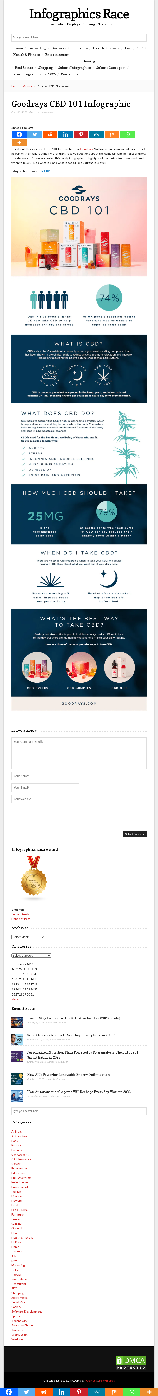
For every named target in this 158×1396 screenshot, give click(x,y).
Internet (17, 1251)
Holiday (16, 1242)
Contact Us (69, 74)
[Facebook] (19, 134)
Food (14, 1205)
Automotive (19, 1136)
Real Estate (24, 68)
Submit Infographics (74, 68)
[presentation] (43, 817)
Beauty (16, 1145)
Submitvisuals (20, 914)
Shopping (45, 68)
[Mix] (112, 134)
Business (59, 48)
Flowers (16, 1200)
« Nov (15, 999)
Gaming (89, 61)
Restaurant (18, 1283)
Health (98, 48)
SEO (140, 48)
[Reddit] (50, 134)
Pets (14, 1270)
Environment (19, 1187)
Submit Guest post (111, 68)
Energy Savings (21, 1177)
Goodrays (86, 149)
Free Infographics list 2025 (34, 74)
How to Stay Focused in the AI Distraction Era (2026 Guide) (73, 1018)
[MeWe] (96, 134)
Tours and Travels (23, 1325)
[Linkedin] (65, 134)
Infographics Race (79, 13)
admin (31, 111)
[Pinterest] (81, 134)
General (27, 86)
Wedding (17, 1339)
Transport (18, 1330)
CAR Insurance (21, 1159)
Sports (114, 48)
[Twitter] (34, 134)
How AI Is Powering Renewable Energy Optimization (68, 1074)
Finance (16, 1196)
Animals (16, 1131)
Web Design (19, 1334)
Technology (37, 48)
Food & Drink (19, 1210)
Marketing (18, 1265)
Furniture (17, 1214)
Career (15, 1164)
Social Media (19, 1297)
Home (18, 48)
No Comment (59, 1022)
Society (16, 1307)
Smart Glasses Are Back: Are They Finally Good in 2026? (71, 1035)
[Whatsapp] (127, 134)
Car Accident (20, 1154)
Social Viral (18, 1302)
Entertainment (57, 55)
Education (79, 48)
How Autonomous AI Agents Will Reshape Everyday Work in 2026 (79, 1092)
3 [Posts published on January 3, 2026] (31, 974)
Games (16, 1219)
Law (128, 48)
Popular (16, 1274)
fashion (16, 1191)
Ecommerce (19, 1168)
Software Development (26, 1311)
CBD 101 (45, 171)
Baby (14, 1140)
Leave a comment (45, 111)
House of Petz (20, 919)
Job (13, 1256)
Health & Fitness (26, 55)
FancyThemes (107, 1380)
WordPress (90, 1380)
